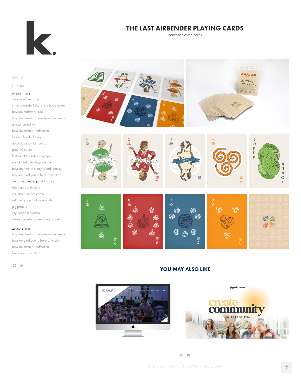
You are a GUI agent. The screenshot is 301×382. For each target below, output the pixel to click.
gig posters (19, 206)
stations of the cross (25, 99)
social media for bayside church (34, 162)
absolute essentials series (29, 143)
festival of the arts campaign (31, 156)
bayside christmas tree (27, 111)
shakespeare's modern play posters (36, 219)
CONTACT (20, 86)
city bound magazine (26, 213)
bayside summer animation (30, 130)
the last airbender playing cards (33, 181)
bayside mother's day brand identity (36, 168)
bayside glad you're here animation (36, 175)
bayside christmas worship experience (38, 118)
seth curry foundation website (32, 200)
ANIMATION (22, 229)
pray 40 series (22, 149)
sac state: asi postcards (28, 194)
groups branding (23, 124)
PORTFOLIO (21, 94)
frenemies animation (26, 187)
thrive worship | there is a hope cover (38, 105)
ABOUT (18, 78)
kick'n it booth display (27, 137)
